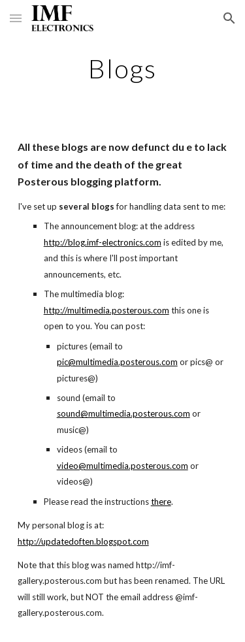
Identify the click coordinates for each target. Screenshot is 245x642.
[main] (122, 68)
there (161, 501)
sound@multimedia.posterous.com (123, 413)
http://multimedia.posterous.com (106, 310)
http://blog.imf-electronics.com (102, 242)
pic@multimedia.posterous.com (117, 362)
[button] (15, 18)
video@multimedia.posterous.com (122, 465)
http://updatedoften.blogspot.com (83, 541)
